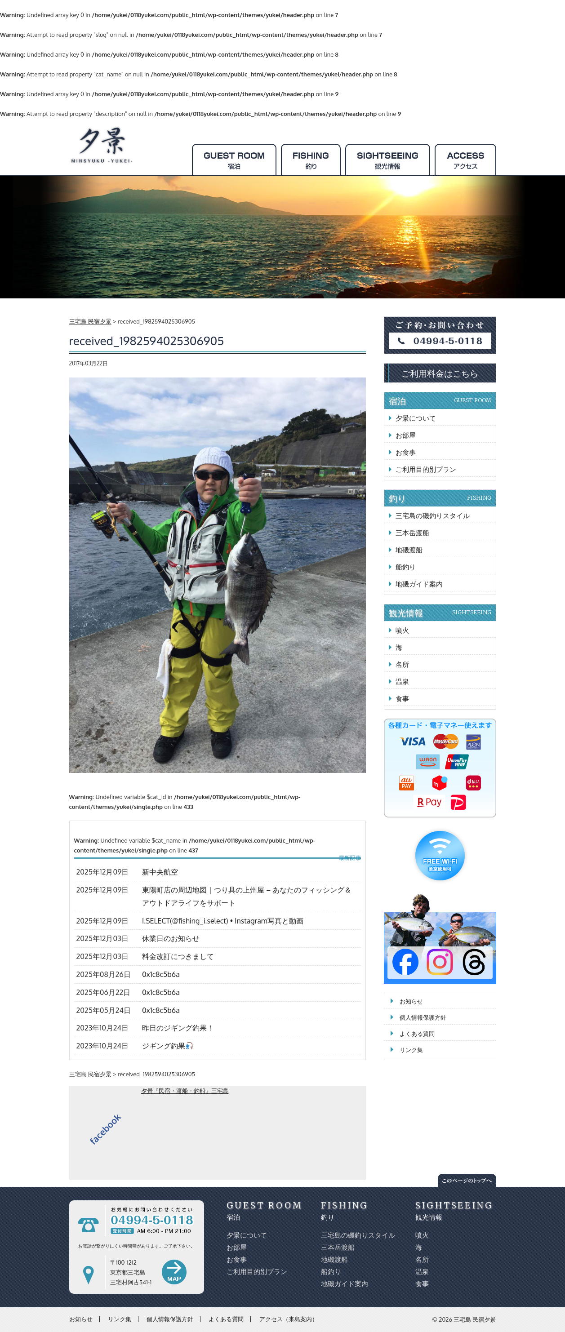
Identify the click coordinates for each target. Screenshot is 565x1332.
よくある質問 (417, 1033)
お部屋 (406, 435)
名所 (402, 664)
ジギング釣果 (167, 1045)
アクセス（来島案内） (288, 1319)
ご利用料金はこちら (439, 373)
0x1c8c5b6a (161, 974)
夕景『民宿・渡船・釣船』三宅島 (185, 1090)
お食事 (406, 452)
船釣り (406, 567)
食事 (402, 698)
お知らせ (411, 1001)
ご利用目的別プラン (426, 469)
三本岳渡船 (412, 532)
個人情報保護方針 (423, 1017)
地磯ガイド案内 (419, 584)
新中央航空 (160, 871)
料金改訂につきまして (178, 956)
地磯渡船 (409, 550)
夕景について (416, 418)
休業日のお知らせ (171, 938)
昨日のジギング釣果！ (178, 1027)
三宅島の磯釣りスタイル (433, 515)
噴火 (402, 630)
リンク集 (411, 1049)
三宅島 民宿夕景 (475, 1319)
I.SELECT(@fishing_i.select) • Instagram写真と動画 (222, 920)
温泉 (402, 681)
